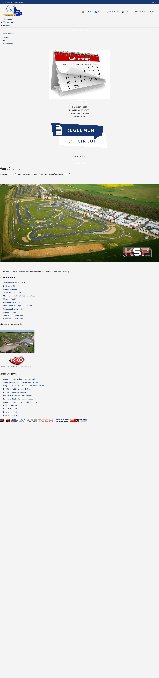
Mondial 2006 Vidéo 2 (11, 412)
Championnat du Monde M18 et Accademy (19, 296)
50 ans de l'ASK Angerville (13, 299)
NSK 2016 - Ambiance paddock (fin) (16, 389)
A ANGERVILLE (79, 163)
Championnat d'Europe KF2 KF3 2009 (17, 305)
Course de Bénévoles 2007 (13, 319)
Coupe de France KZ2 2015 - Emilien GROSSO (20, 402)
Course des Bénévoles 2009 (13, 309)
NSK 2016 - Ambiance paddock (14, 392)
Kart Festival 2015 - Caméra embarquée (18, 399)
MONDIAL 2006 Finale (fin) (13, 405)
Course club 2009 (10, 312)
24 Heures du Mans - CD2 (12, 292)
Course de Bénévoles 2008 (13, 315)
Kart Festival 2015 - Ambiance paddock (17, 395)
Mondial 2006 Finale (10, 409)
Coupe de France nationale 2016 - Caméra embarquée (23, 386)
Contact (151, 11)
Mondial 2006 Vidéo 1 (11, 415)
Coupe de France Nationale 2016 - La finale (19, 379)
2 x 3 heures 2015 (9, 286)
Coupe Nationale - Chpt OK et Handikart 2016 (20, 382)
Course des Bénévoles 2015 (13, 289)
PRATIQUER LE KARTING (79, 159)
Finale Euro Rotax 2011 (12, 302)
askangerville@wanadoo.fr (15, 2)
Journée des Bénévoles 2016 (14, 282)
